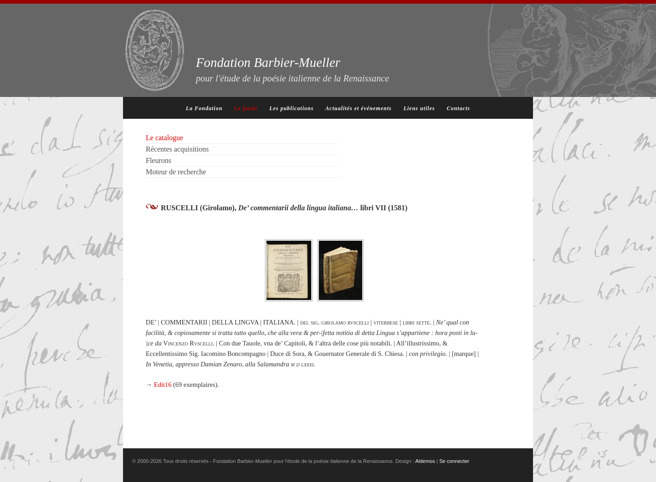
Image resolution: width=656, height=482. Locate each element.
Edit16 (162, 384)
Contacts (458, 108)
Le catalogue (164, 138)
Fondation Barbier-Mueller (292, 69)
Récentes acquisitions (177, 149)
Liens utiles (419, 108)
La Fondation (204, 108)
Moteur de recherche (176, 172)
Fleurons (158, 160)
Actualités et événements (358, 108)
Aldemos (425, 461)
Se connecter (454, 461)
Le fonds (245, 108)
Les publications (291, 108)
